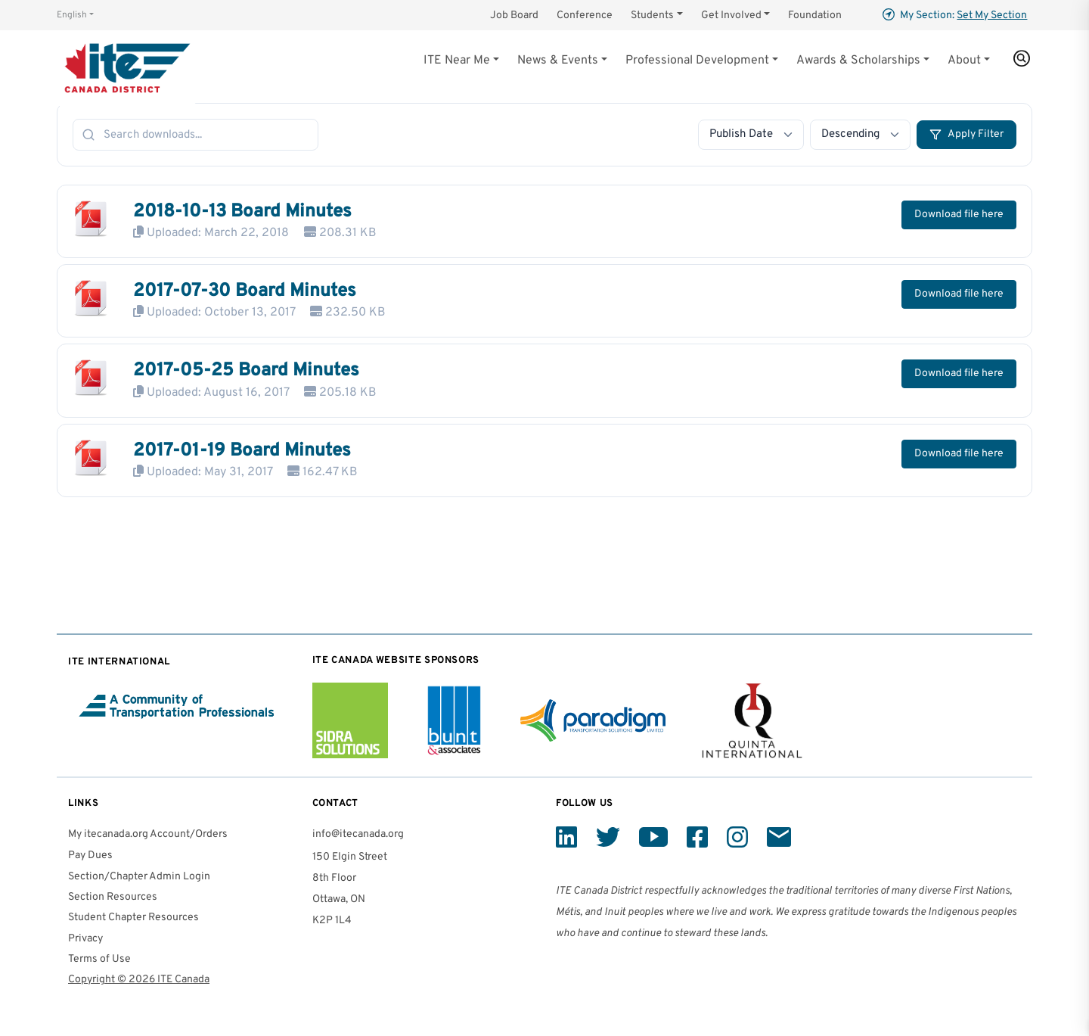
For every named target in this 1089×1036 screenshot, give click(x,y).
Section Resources (112, 897)
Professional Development (697, 60)
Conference (585, 15)
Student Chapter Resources (133, 917)
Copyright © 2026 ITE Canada (138, 979)
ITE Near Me (457, 60)
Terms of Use (99, 959)
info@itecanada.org (358, 834)
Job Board (514, 15)
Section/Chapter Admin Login (139, 876)
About (964, 60)
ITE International (119, 662)
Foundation (815, 15)
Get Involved (731, 15)
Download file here (959, 214)
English (72, 15)
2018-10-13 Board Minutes (242, 212)
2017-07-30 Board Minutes (244, 291)
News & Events (557, 60)
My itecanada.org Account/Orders (148, 834)
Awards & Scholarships (858, 60)
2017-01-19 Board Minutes (242, 451)
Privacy (85, 938)
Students (652, 15)
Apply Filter (966, 135)
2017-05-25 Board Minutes (246, 371)
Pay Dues (90, 855)
